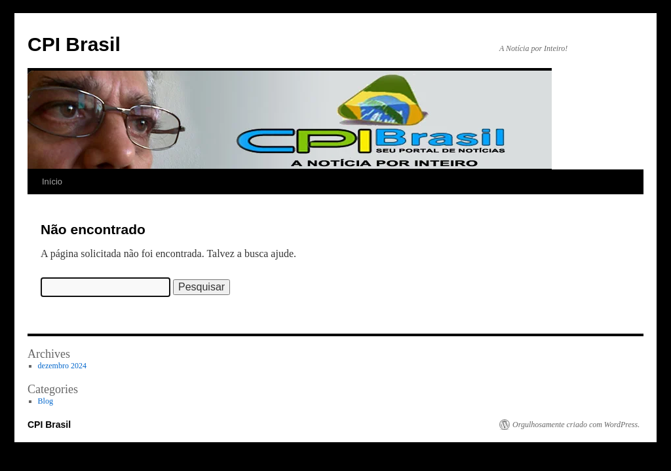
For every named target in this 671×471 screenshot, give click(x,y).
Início (52, 181)
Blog (45, 401)
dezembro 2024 (62, 365)
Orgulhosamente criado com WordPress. (576, 424)
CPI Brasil (74, 44)
